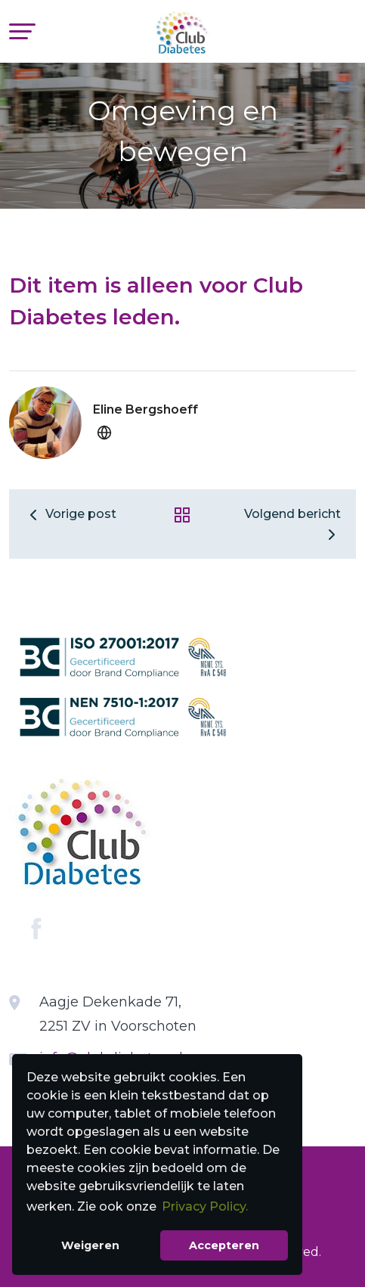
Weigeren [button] (90, 1245)
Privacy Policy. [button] (205, 1206)
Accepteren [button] (224, 1245)
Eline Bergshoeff (145, 409)
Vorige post (70, 514)
